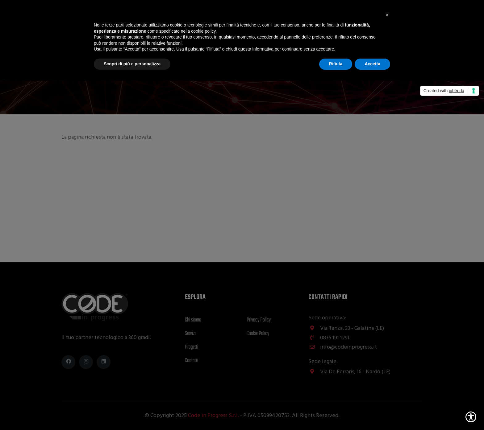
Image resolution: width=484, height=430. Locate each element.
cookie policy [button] (203, 31)
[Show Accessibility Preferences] (471, 417)
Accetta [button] (372, 63)
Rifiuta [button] (336, 63)
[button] (387, 15)
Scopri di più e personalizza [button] (132, 63)
